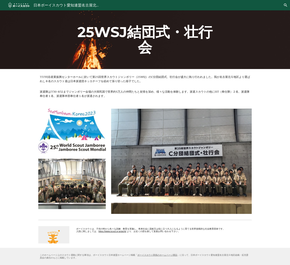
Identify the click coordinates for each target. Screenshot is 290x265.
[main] (145, 40)
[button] (285, 5)
